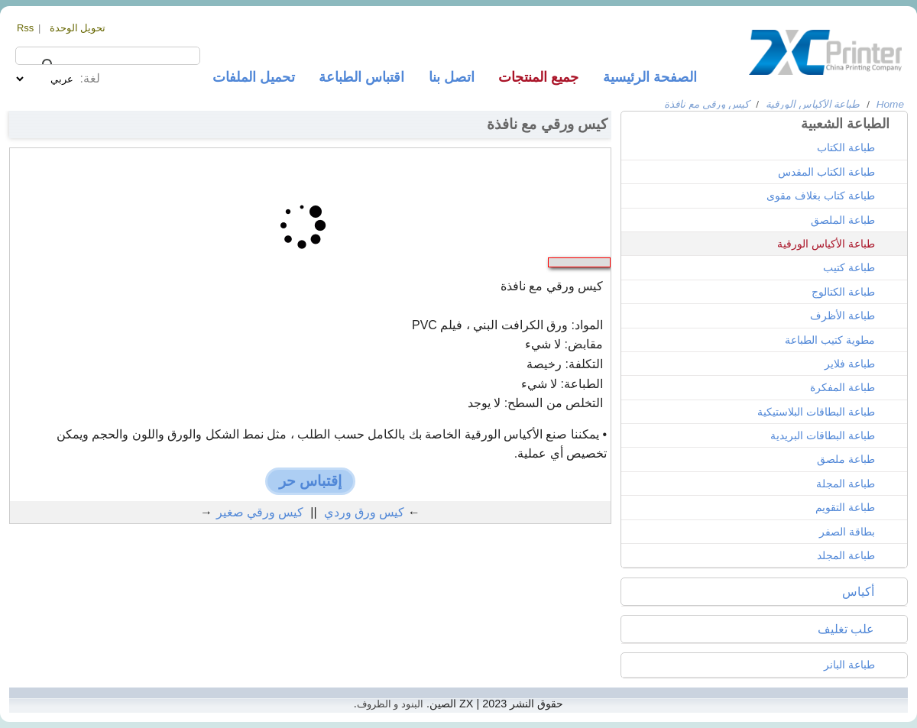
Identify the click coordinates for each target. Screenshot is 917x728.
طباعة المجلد (846, 555)
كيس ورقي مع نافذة (706, 104)
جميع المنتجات (538, 77)
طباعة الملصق (843, 220)
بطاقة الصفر (847, 532)
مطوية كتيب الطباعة (830, 340)
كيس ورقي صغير (260, 512)
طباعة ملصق (846, 459)
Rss (25, 28)
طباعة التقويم (845, 507)
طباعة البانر (849, 664)
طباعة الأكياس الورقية (813, 104)
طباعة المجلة (845, 483)
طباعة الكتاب (846, 147)
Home (890, 104)
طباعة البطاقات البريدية (822, 435)
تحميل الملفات (253, 77)
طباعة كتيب (849, 267)
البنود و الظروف (390, 704)
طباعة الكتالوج (843, 292)
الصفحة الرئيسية (650, 77)
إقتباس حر (310, 481)
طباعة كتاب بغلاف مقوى (820, 195)
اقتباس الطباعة (361, 77)
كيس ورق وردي (364, 512)
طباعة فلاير (850, 364)
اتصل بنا (452, 77)
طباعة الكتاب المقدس (826, 172)
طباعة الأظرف (842, 315)
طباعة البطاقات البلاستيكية (816, 412)
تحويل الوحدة (78, 28)
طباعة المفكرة (842, 387)
